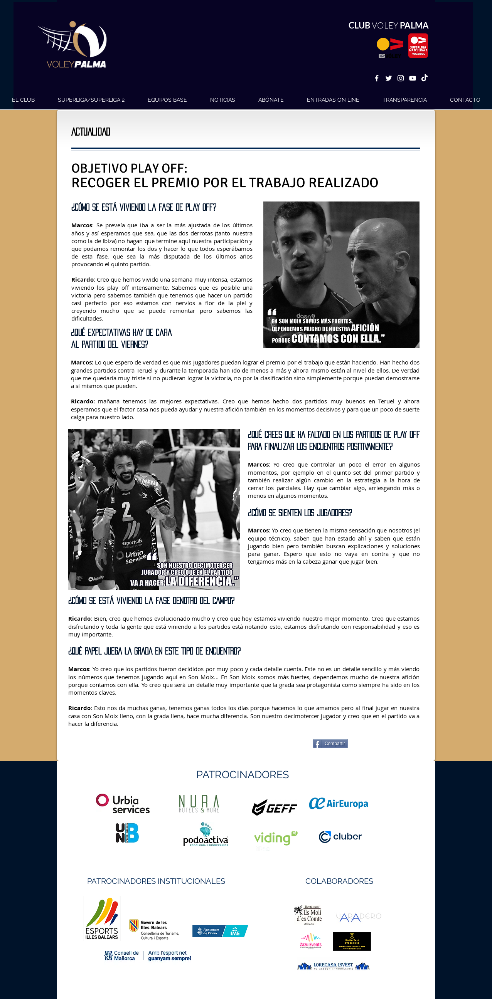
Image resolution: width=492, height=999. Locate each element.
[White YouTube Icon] (412, 78)
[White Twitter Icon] (388, 78)
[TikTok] (424, 78)
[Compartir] (330, 743)
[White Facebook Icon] (376, 78)
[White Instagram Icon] (400, 78)
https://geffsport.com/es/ (218, 836)
